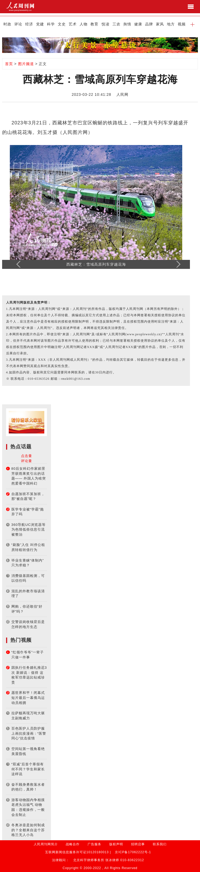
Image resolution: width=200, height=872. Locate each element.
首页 (9, 64)
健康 (138, 24)
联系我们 (160, 844)
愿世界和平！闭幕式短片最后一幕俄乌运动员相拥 (28, 697)
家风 (160, 24)
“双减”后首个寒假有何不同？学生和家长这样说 (28, 769)
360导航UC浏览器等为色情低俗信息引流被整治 (28, 529)
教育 (94, 24)
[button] (192, 24)
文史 (62, 24)
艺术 (73, 24)
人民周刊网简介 (46, 844)
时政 (7, 24)
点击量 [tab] (26, 456)
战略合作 (73, 844)
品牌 (149, 24)
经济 (29, 24)
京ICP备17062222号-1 (133, 852)
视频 (182, 24)
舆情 (127, 24)
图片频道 (26, 64)
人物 (84, 24)
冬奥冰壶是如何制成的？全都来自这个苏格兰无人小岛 (28, 830)
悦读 (106, 24)
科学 (51, 24)
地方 (171, 24)
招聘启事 (138, 844)
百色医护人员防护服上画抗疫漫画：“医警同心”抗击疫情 (28, 733)
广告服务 (94, 844)
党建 (40, 24)
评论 (18, 24)
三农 (116, 24)
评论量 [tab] (26, 461)
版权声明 (116, 844)
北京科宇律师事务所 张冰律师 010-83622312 (108, 860)
